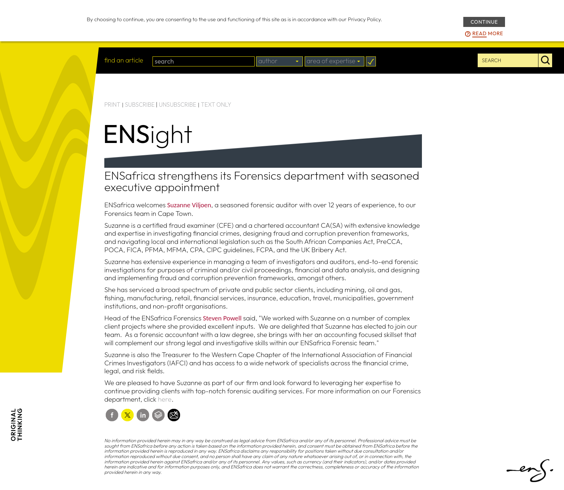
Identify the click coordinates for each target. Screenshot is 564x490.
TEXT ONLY (216, 104)
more (487, 33)
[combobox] (279, 61)
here (165, 399)
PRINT (112, 104)
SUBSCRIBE (140, 104)
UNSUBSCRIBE (177, 104)
